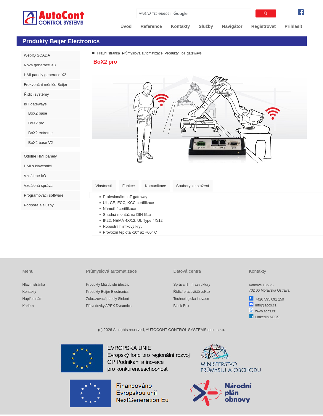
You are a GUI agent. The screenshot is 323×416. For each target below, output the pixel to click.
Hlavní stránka (108, 53)
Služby (206, 26)
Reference (151, 26)
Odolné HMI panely (40, 156)
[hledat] (193, 13)
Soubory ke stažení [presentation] (192, 186)
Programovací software (44, 195)
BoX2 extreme (40, 133)
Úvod (126, 26)
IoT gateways (35, 104)
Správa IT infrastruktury (191, 284)
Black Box (181, 306)
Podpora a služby (39, 205)
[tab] (104, 186)
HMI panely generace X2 (45, 75)
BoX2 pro (36, 123)
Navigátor (232, 26)
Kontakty (180, 26)
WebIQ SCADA (37, 55)
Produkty (172, 53)
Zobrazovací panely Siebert (107, 299)
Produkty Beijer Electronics (107, 292)
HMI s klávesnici (38, 166)
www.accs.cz (262, 311)
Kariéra (28, 306)
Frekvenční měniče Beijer (46, 84)
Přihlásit (293, 26)
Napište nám (32, 299)
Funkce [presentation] (128, 186)
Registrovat (263, 26)
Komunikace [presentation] (155, 186)
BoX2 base (37, 113)
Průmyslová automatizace (142, 53)
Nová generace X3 (40, 65)
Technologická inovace (191, 299)
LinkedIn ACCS (264, 317)
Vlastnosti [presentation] (104, 186)
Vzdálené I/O (35, 176)
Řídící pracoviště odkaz (191, 292)
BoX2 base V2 (40, 142)
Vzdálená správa (38, 185)
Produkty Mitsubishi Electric (108, 284)
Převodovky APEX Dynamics (108, 306)
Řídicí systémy (36, 94)
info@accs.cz (263, 305)
